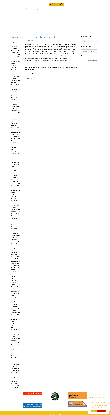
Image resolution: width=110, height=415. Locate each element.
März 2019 (14, 229)
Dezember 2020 (15, 183)
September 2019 (15, 216)
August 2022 (14, 141)
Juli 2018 (13, 246)
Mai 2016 (13, 302)
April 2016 (14, 304)
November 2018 (15, 237)
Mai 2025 (13, 70)
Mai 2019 (13, 224)
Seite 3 (42, 9)
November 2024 (15, 82)
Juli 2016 (13, 297)
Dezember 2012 (15, 390)
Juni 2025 (13, 67)
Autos (68, 9)
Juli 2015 (13, 323)
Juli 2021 (13, 168)
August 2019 (14, 218)
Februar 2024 (15, 102)
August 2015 (14, 321)
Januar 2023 (14, 130)
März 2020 (14, 203)
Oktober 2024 (15, 85)
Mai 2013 (13, 379)
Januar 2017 (14, 284)
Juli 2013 (13, 375)
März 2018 (14, 254)
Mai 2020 (13, 199)
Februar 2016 (15, 308)
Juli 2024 (13, 91)
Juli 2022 (13, 143)
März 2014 (14, 358)
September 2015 (15, 319)
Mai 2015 (13, 327)
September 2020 (15, 190)
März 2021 (14, 177)
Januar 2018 (14, 259)
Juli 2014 (13, 349)
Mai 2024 (13, 95)
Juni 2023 (13, 119)
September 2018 (15, 241)
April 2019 (14, 226)
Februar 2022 (15, 153)
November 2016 (15, 289)
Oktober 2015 (15, 317)
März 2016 (14, 306)
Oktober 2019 (15, 214)
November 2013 (15, 366)
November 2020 (15, 186)
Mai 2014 (13, 353)
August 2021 (14, 166)
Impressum (65, 412)
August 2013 (14, 373)
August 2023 (14, 115)
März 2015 (14, 332)
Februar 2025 (15, 76)
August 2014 (14, 347)
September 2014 (15, 345)
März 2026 (14, 48)
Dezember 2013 (15, 364)
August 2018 (14, 244)
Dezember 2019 (15, 209)
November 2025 (15, 57)
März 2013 (14, 383)
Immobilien (76, 9)
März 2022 (14, 151)
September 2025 (15, 61)
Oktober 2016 (15, 291)
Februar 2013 (15, 386)
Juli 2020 (13, 194)
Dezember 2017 (15, 261)
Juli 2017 (13, 272)
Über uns (44, 412)
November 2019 (15, 211)
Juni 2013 (13, 377)
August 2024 (14, 89)
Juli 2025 (13, 65)
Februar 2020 (15, 205)
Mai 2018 (13, 250)
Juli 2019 (13, 220)
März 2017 (14, 280)
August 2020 (14, 192)
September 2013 (15, 370)
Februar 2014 (15, 360)
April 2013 (14, 381)
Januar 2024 (14, 104)
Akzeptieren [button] (94, 411)
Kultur (56, 9)
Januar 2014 (14, 362)
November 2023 (15, 108)
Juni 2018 (13, 248)
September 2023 (15, 113)
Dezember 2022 (15, 132)
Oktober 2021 (15, 162)
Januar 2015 (14, 336)
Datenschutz (58, 412)
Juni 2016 (13, 300)
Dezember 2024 (15, 80)
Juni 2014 (13, 351)
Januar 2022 (14, 156)
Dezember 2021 (15, 158)
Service (95, 9)
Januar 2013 (14, 388)
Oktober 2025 (15, 59)
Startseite (19, 9)
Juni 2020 (13, 196)
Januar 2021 (14, 181)
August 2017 (14, 269)
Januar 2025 (14, 78)
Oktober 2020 (15, 188)
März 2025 (14, 74)
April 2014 (14, 355)
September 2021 (15, 164)
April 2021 (14, 175)
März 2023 (14, 125)
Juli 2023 (13, 117)
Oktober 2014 (15, 343)
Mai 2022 (13, 147)
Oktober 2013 (15, 368)
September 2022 (15, 138)
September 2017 (15, 267)
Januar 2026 (14, 52)
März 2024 (14, 100)
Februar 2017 (15, 282)
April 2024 (14, 98)
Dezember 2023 (15, 106)
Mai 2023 (13, 121)
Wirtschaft (49, 9)
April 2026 (14, 46)
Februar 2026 (15, 50)
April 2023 (14, 123)
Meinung (35, 9)
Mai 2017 (13, 276)
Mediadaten (51, 412)
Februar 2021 (15, 179)
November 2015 (15, 315)
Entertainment (87, 9)
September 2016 (15, 293)
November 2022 (15, 134)
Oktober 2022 (15, 136)
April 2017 (14, 278)
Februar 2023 (15, 128)
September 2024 (15, 87)
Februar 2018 (15, 257)
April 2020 (14, 201)
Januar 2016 (14, 310)
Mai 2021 (13, 173)
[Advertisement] (55, 21)
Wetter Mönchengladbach (92, 60)
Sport (63, 9)
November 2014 (15, 340)
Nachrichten (27, 9)
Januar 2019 (14, 233)
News (28, 78)
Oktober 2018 (15, 239)
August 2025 (14, 63)
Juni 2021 (13, 171)
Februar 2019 (15, 231)
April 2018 (14, 252)
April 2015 (14, 330)
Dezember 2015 (15, 312)
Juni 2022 (13, 145)
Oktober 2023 (15, 110)
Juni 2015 (13, 325)
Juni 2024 (13, 93)
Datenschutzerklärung (102, 411)
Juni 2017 (13, 274)
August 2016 (14, 295)
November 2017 (15, 263)
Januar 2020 (14, 207)
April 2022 (14, 149)
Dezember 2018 (15, 235)
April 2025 (14, 72)
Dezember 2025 (15, 55)
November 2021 (15, 160)
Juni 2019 (13, 222)
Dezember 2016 (15, 287)
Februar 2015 (15, 334)
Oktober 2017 (15, 265)
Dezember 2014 (15, 338)
